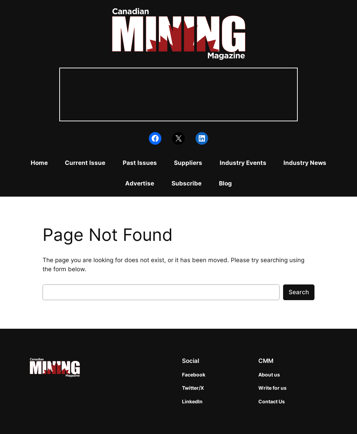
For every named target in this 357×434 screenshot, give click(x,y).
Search (299, 292)
